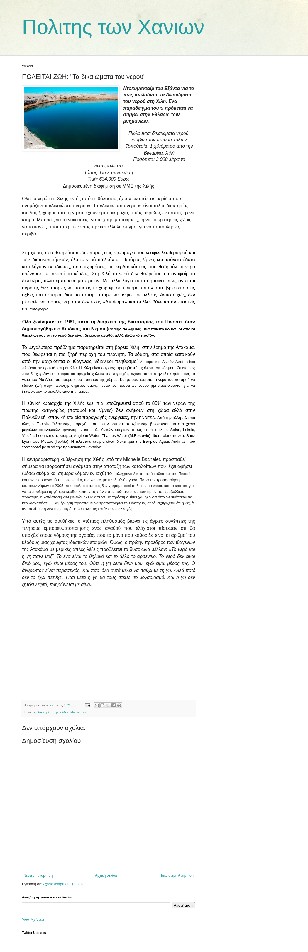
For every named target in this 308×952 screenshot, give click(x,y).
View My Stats (33, 919)
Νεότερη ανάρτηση (38, 875)
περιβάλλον (61, 712)
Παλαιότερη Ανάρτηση (176, 875)
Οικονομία (43, 712)
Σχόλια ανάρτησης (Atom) (63, 884)
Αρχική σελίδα (106, 875)
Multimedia (78, 712)
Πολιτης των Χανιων (113, 27)
